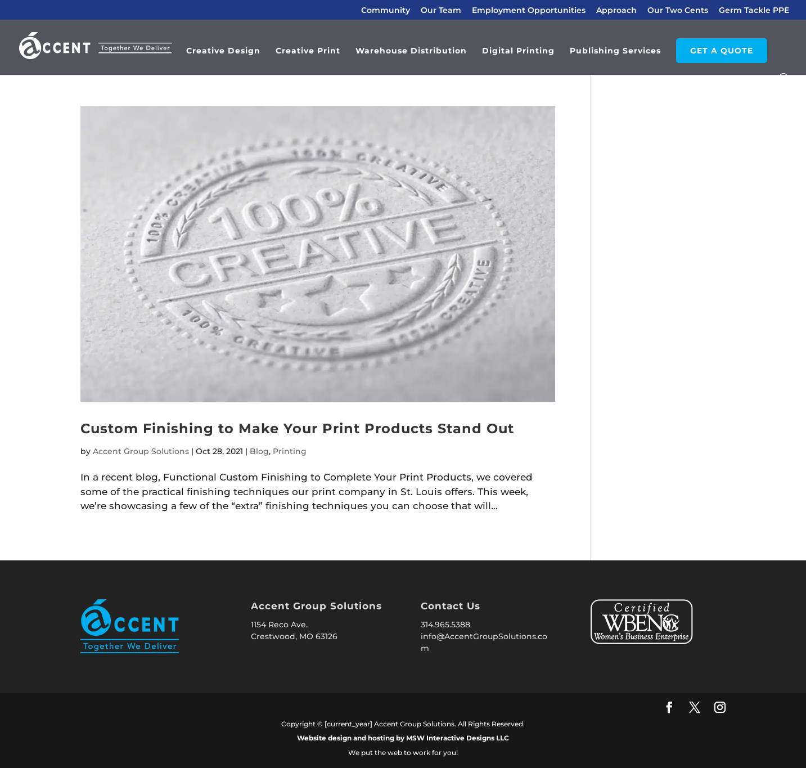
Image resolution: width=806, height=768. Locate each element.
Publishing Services (615, 51)
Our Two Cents (677, 10)
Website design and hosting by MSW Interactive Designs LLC (403, 738)
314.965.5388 (445, 624)
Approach (616, 10)
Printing (290, 451)
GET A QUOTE (721, 51)
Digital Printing (518, 51)
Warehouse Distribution (411, 51)
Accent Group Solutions (141, 451)
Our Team (441, 10)
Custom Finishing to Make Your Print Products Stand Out (297, 428)
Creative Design (223, 51)
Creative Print (308, 51)
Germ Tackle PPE (754, 10)
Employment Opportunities (529, 10)
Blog (259, 451)
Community (385, 10)
